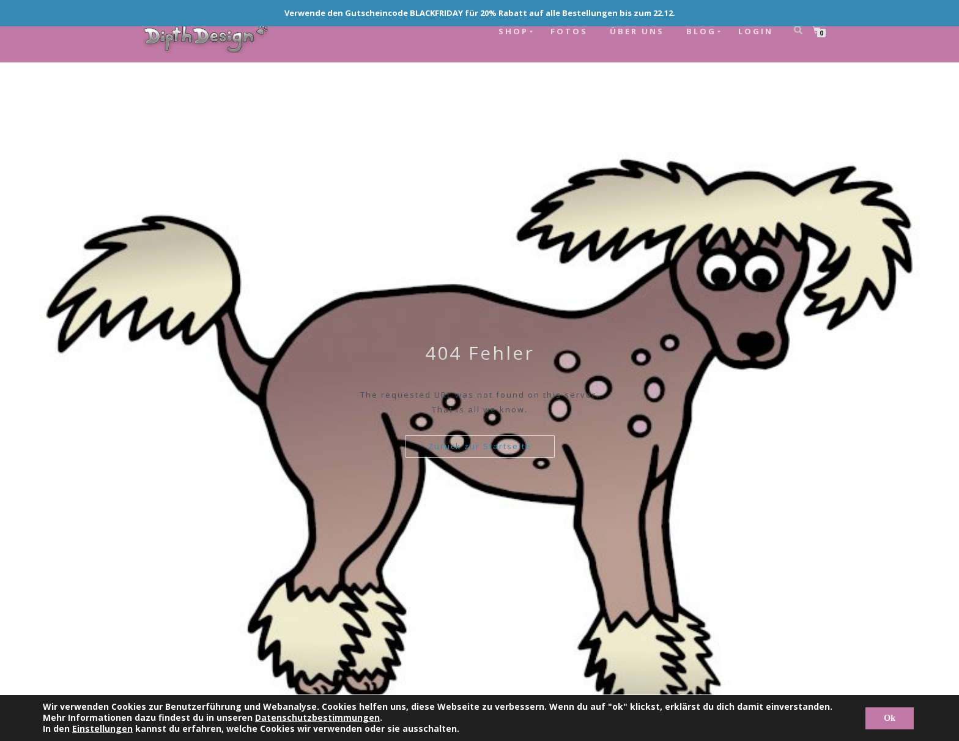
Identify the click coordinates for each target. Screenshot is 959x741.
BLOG (701, 31)
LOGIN (755, 31)
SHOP (513, 31)
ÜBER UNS (637, 31)
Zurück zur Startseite (479, 446)
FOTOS (569, 31)
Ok (889, 718)
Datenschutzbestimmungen (317, 717)
